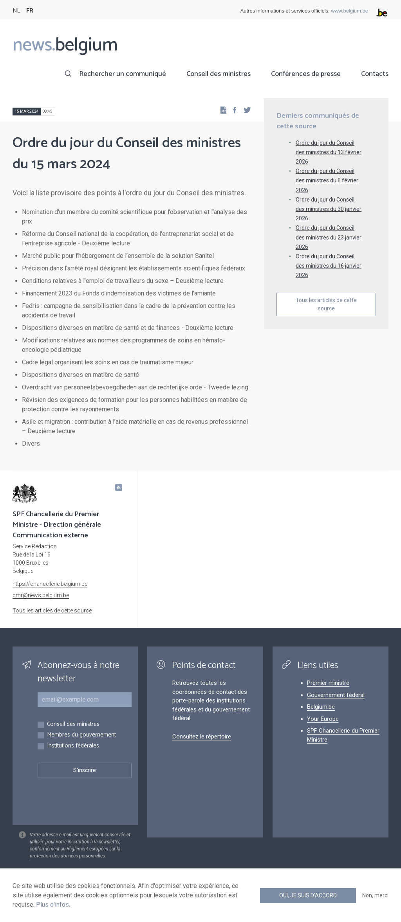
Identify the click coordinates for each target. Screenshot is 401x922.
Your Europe (323, 718)
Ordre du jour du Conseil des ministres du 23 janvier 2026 (328, 237)
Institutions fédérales (73, 746)
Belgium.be (321, 706)
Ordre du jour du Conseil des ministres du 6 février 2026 (327, 180)
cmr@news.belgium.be (41, 595)
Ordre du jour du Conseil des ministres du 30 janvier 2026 (328, 208)
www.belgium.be (349, 11)
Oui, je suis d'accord (308, 895)
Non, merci (375, 895)
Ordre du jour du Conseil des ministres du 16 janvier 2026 (328, 265)
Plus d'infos (52, 904)
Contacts (374, 74)
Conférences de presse (306, 74)
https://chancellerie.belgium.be (50, 584)
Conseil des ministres (218, 74)
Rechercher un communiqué (122, 74)
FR (29, 10)
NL (16, 10)
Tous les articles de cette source (326, 304)
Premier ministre (328, 682)
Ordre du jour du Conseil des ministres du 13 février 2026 (328, 152)
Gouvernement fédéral (336, 695)
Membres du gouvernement (81, 735)
